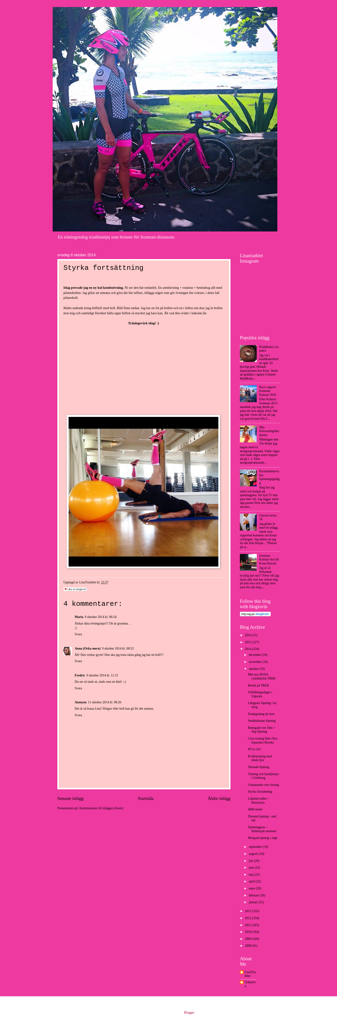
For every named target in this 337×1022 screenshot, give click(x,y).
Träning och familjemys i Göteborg (263, 776)
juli (251, 861)
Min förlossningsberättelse (269, 431)
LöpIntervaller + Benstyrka (258, 800)
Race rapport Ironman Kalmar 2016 (267, 391)
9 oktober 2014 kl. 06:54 (101, 617)
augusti (254, 854)
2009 (248, 939)
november (256, 662)
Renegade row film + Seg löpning (261, 729)
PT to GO (254, 749)
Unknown (250, 984)
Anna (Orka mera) (87, 648)
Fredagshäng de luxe (261, 714)
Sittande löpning (258, 767)
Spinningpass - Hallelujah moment (262, 829)
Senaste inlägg (70, 798)
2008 (248, 945)
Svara (78, 634)
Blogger (189, 1012)
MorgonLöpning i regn (262, 838)
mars (252, 888)
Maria (79, 617)
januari (254, 902)
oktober (254, 669)
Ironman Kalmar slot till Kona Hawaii (269, 559)
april (252, 881)
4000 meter (255, 809)
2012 (248, 918)
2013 (248, 911)
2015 (248, 642)
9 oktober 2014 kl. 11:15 (102, 675)
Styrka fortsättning (260, 791)
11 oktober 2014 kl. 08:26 (104, 702)
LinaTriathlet (250, 974)
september (256, 847)
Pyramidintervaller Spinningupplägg (269, 477)
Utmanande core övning (263, 785)
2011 (248, 925)
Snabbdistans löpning (261, 720)
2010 (248, 932)
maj (251, 874)
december (255, 655)
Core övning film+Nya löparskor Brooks (262, 740)
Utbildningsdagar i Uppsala (260, 694)
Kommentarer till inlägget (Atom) (101, 808)
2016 (248, 635)
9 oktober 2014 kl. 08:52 (118, 648)
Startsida (146, 798)
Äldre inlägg (219, 798)
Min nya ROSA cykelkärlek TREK (262, 676)
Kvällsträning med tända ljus (260, 758)
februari (254, 895)
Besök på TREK (258, 685)
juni (252, 867)
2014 (248, 649)
